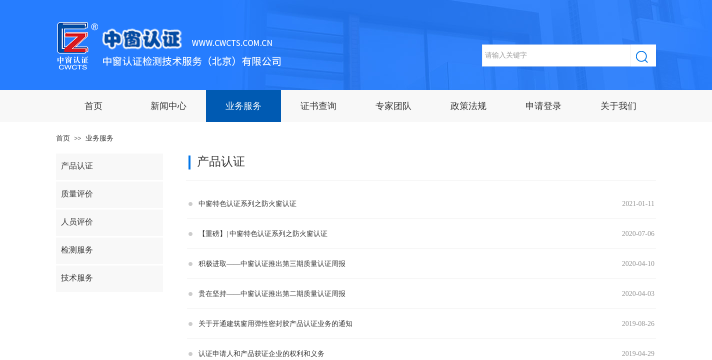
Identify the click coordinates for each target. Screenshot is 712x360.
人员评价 (77, 222)
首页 (93, 106)
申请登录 (544, 106)
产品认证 (77, 166)
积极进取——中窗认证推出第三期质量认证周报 (272, 264)
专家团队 (394, 106)
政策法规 (468, 106)
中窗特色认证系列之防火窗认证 (247, 204)
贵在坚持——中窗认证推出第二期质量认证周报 (272, 294)
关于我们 (618, 106)
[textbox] (556, 55)
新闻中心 (168, 106)
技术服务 (77, 278)
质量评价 (77, 194)
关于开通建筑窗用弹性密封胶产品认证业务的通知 (275, 324)
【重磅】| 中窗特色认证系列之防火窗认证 (263, 234)
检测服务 (77, 250)
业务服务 (244, 106)
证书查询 (318, 106)
